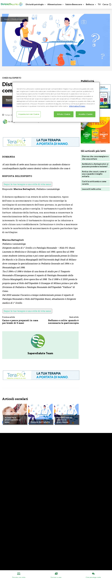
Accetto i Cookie (85, 114)
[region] (56, 102)
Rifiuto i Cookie (63, 114)
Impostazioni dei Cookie (28, 114)
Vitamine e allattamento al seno (13, 419)
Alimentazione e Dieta (13, 413)
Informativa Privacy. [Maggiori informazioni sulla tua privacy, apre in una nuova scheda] (77, 106)
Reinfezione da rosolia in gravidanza (64, 419)
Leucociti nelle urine (91, 189)
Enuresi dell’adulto (40, 422)
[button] (107, 4)
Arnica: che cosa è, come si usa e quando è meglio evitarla (94, 173)
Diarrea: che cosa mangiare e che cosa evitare (95, 157)
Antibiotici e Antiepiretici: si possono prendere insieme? (95, 165)
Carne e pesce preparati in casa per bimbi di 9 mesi (20, 321)
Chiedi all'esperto (18, 19)
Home (6, 19)
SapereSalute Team (40, 353)
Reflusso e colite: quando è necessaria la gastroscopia (63, 321)
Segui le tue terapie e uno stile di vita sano (27, 184)
